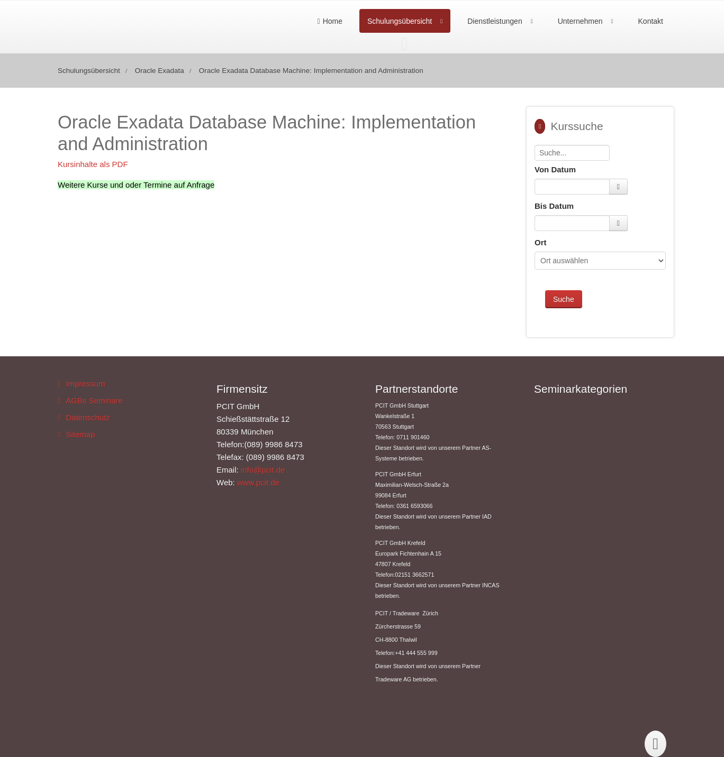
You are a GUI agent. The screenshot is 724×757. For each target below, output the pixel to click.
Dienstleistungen (494, 21)
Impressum (85, 383)
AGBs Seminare (94, 400)
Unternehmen (580, 21)
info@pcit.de (263, 469)
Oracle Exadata (159, 71)
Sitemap (80, 434)
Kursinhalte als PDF (93, 164)
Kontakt (650, 21)
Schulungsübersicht (399, 21)
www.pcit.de (258, 482)
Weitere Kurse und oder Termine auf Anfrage (136, 184)
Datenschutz (88, 417)
